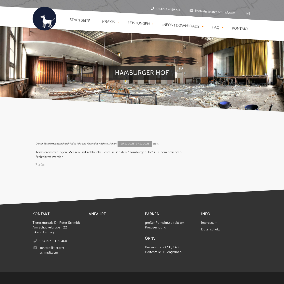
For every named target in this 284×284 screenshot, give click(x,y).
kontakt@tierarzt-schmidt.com (215, 12)
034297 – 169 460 (168, 9)
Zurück (40, 164)
